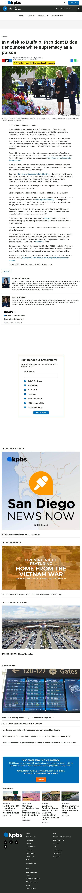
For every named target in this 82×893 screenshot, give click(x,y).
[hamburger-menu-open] (4, 3)
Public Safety (7, 803)
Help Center (56, 856)
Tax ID (28, 885)
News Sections (57, 16)
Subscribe (41, 412)
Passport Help (57, 853)
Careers (28, 843)
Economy (45, 803)
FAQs (54, 846)
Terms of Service (31, 863)
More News (9, 788)
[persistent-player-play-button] (5, 9)
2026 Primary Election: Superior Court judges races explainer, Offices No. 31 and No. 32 (36, 736)
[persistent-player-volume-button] (10, 9)
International (43, 16)
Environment (65, 803)
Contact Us (56, 843)
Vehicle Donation (31, 888)
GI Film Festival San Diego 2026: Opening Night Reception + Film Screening (31, 594)
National (30, 16)
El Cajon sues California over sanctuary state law (21, 534)
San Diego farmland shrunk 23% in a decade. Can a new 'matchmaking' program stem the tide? (50, 813)
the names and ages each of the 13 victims (33, 174)
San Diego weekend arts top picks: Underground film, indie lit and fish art (31, 812)
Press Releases (30, 853)
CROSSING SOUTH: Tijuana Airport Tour (18, 654)
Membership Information (33, 878)
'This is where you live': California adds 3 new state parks (70, 809)
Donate (41, 779)
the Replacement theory (45, 200)
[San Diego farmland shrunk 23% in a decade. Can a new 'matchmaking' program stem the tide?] (51, 796)
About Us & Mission (31, 837)
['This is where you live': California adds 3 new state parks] (70, 796)
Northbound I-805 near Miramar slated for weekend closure (11, 809)
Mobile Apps (29, 850)
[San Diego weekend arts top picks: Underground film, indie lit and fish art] (31, 796)
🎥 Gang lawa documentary (13, 319)
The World (18, 10)
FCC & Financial (30, 846)
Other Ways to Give (31, 882)
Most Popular (9, 666)
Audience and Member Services (62, 837)
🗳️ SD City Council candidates (14, 315)
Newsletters (29, 840)
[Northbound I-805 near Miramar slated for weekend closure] (11, 796)
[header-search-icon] (65, 3)
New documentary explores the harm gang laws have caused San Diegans (31, 730)
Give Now (73, 3)
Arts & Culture (26, 803)
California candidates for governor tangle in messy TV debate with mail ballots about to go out (39, 742)
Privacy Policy (30, 856)
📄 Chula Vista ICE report (13, 323)
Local (21, 16)
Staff (27, 860)
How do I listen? (57, 850)
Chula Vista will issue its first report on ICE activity (22, 724)
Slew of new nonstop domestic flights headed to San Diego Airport (28, 717)
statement (47, 218)
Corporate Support (31, 872)
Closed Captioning (58, 840)
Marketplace (69, 9)
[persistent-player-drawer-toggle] (79, 9)
